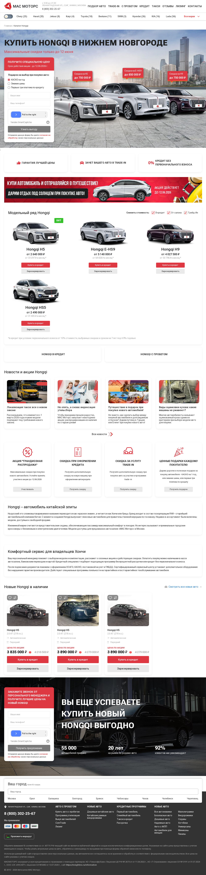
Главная (8, 26)
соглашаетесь (100, 854)
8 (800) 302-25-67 (51, 9)
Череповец (192, 798)
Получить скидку (78, 489)
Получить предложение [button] (29, 748)
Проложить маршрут (19, 836)
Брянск (99, 798)
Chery (22, 16)
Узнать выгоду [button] (29, 129)
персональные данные (63, 854)
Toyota (86, 16)
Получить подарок (179, 489)
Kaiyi (70, 16)
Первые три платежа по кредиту (26, 87)
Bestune (105, 16)
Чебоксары (122, 798)
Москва (12, 798)
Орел (32, 798)
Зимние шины (16, 83)
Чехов (145, 798)
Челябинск (167, 798)
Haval (38, 16)
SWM (122, 16)
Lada (171, 16)
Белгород (77, 798)
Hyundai (138, 16)
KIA (156, 16)
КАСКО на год (16, 79)
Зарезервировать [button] (36, 271)
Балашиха (54, 798)
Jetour (55, 16)
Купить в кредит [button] (36, 265)
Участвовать (27, 489)
